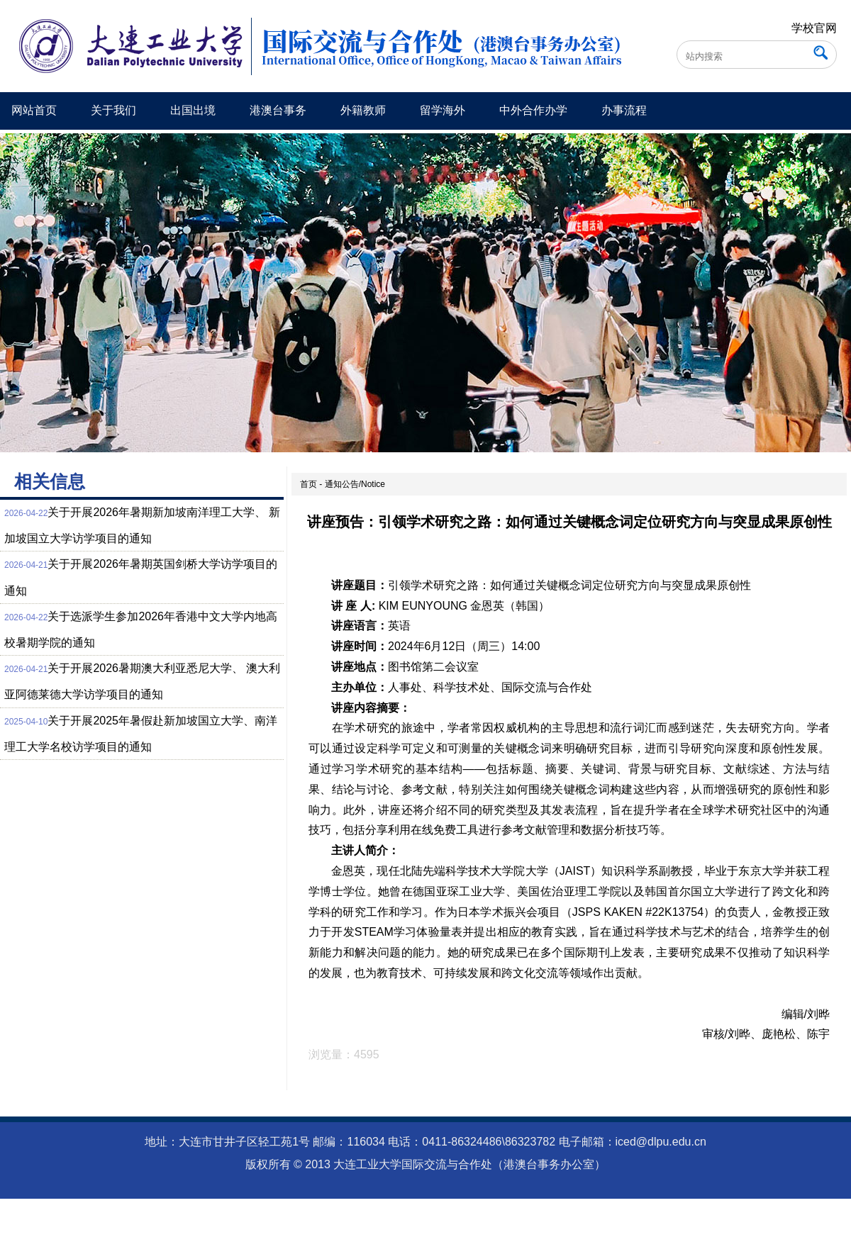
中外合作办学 (533, 110)
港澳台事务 (278, 110)
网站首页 (34, 110)
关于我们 (113, 110)
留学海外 (442, 110)
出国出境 (193, 110)
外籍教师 (363, 110)
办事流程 (624, 110)
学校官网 (814, 28)
